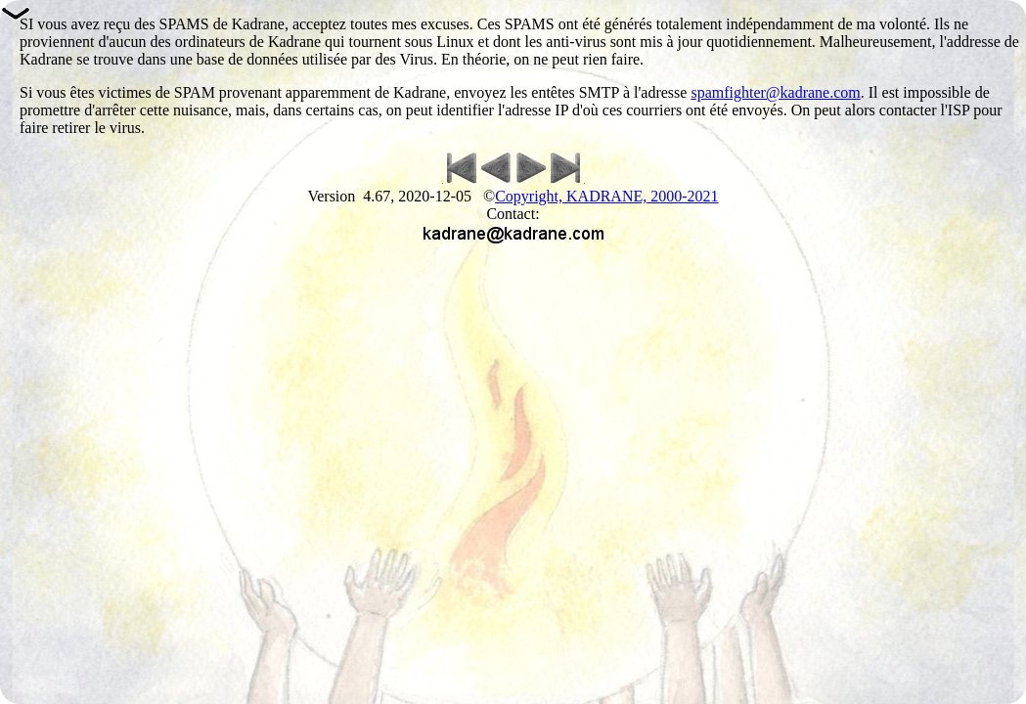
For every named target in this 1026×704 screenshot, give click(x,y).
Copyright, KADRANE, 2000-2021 (606, 196)
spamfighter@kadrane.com (775, 92)
